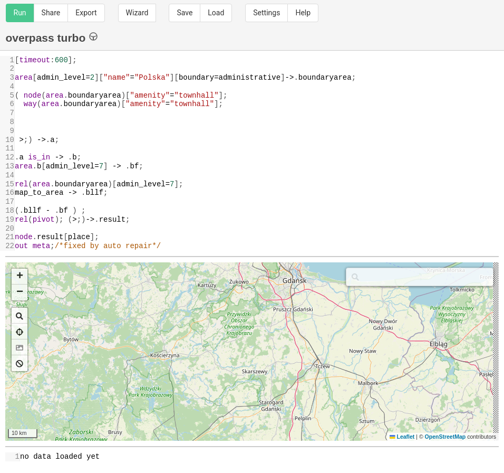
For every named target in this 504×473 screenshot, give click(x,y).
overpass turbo (52, 37)
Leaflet (402, 436)
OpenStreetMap (445, 436)
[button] (19, 277)
